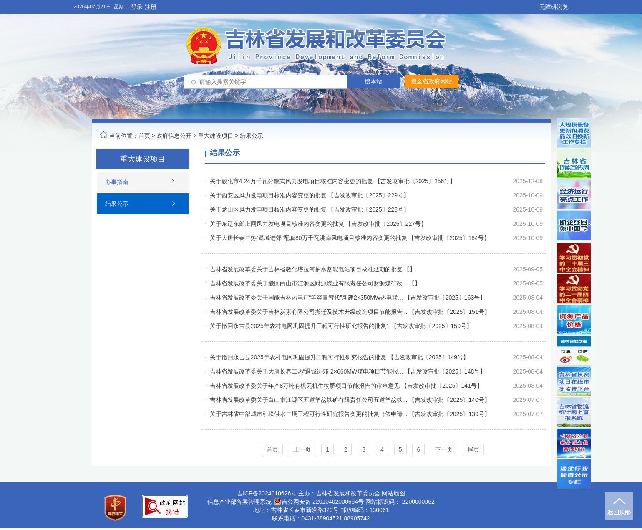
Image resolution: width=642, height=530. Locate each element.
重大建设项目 (215, 135)
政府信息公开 (173, 135)
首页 (144, 135)
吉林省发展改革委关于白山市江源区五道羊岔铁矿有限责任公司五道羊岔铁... (309, 399)
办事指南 (116, 182)
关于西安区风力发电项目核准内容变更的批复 (268, 195)
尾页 (473, 449)
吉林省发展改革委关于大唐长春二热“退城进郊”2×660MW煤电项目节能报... (306, 371)
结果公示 (251, 135)
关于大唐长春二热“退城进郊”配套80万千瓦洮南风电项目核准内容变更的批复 (308, 238)
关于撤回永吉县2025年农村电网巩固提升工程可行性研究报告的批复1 (300, 326)
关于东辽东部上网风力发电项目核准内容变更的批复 (277, 223)
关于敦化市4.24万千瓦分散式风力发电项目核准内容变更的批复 (291, 181)
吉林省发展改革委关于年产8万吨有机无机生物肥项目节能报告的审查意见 (305, 385)
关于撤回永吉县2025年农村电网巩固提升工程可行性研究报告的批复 (298, 357)
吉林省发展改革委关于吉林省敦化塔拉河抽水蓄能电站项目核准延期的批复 (306, 269)
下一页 (444, 449)
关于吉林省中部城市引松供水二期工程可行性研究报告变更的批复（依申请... (309, 414)
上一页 (302, 449)
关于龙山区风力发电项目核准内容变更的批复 (268, 209)
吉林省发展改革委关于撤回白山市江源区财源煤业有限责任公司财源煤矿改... (309, 283)
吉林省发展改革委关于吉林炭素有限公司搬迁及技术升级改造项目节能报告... (309, 311)
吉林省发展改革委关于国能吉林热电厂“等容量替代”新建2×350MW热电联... (306, 297)
